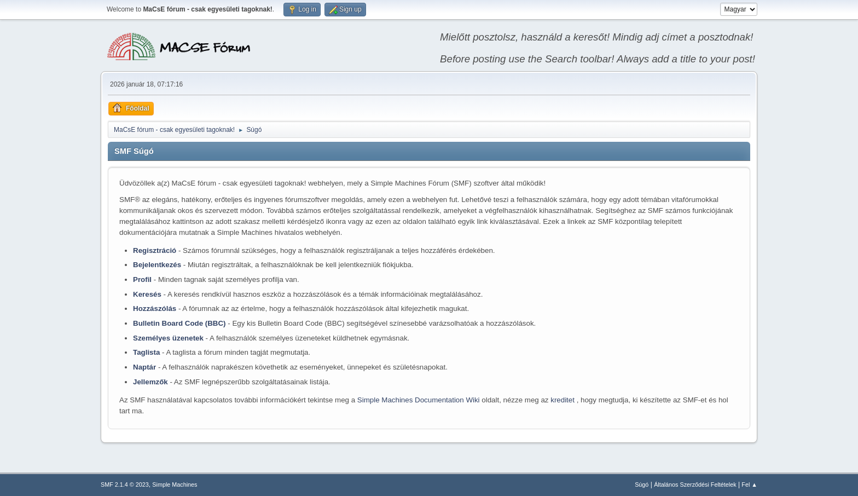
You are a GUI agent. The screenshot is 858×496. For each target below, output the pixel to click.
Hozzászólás (154, 308)
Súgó (641, 484)
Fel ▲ (749, 484)
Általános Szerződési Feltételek (695, 484)
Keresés (147, 294)
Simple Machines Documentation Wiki (419, 400)
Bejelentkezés (157, 265)
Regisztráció (154, 250)
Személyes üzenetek (168, 338)
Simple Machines (174, 484)
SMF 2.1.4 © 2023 (125, 484)
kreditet (563, 400)
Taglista (146, 352)
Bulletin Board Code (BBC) (179, 323)
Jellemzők (150, 382)
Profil (142, 279)
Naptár (144, 367)
